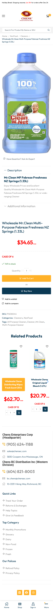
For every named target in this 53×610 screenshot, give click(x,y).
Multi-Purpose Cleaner (13, 325)
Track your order (14, 500)
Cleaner (31, 321)
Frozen (9, 549)
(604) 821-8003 (21, 471)
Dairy (8, 539)
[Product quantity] (26, 270)
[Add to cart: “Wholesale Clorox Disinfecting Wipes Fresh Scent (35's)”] (18, 412)
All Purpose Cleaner (16, 321)
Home (4, 36)
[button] (47, 381)
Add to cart (28, 278)
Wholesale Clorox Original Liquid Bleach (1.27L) (39, 382)
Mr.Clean (40, 321)
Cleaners (24, 36)
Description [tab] (13, 170)
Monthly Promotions (16, 529)
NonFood (14, 36)
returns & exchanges (16, 505)
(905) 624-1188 (20, 444)
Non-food (11, 544)
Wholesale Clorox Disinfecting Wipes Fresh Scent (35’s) (13, 384)
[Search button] (48, 30)
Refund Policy (12, 568)
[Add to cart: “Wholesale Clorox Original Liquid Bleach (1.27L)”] (45, 409)
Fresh (8, 554)
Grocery (10, 534)
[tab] (26, 170)
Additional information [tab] (19, 206)
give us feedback (15, 515)
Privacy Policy (13, 573)
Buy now (28, 291)
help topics (11, 510)
